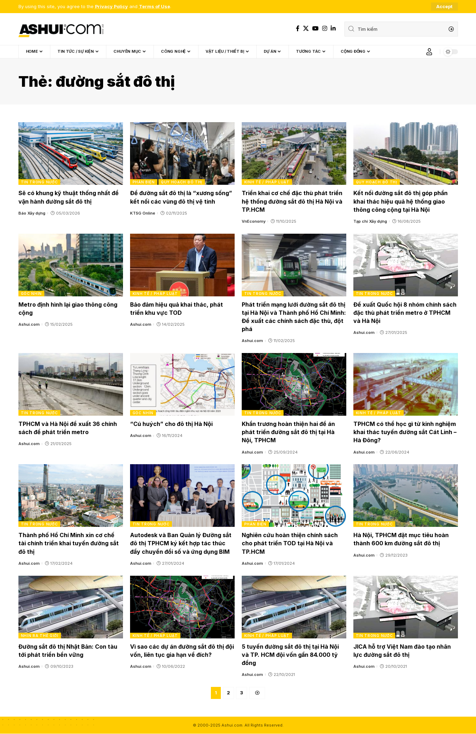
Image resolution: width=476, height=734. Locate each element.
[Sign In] (429, 51)
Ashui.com (29, 324)
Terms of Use (154, 6)
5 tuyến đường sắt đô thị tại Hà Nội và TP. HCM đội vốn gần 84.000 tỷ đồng (290, 654)
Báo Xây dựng (31, 213)
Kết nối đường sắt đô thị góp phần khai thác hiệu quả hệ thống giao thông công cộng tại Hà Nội (400, 201)
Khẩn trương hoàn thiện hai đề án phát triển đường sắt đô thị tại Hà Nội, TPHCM (288, 432)
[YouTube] (315, 28)
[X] (305, 28)
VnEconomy (253, 221)
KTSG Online (142, 213)
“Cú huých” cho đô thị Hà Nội (171, 423)
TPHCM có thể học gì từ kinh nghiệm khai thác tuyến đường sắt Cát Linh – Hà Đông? (405, 432)
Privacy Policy (111, 6)
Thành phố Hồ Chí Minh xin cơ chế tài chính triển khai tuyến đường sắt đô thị (68, 543)
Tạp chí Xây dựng (370, 221)
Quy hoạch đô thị (181, 182)
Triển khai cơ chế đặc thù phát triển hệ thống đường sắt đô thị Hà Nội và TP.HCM (292, 201)
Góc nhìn (31, 293)
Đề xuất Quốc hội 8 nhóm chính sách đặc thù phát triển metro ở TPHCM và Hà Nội (405, 312)
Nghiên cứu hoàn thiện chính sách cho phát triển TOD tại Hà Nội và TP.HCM (290, 543)
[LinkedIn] (333, 28)
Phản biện (144, 182)
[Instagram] (324, 28)
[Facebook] (297, 28)
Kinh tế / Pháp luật (267, 182)
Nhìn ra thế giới (39, 635)
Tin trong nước (39, 182)
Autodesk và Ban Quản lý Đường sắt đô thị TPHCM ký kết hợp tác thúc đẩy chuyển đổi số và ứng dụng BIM (180, 543)
